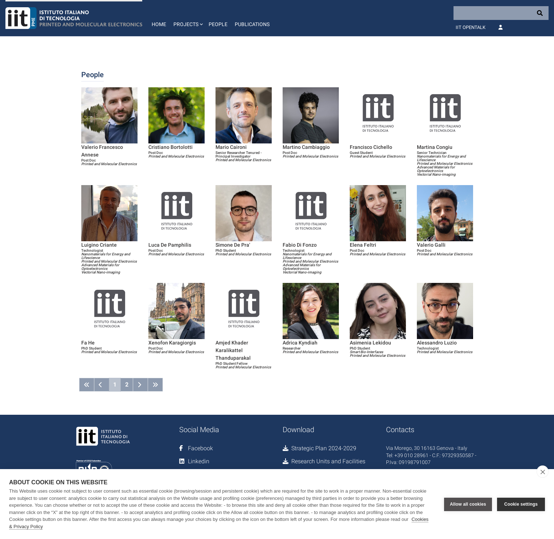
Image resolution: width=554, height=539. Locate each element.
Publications (252, 24)
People (218, 24)
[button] (187, 18)
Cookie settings (521, 504)
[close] (543, 471)
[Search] (501, 13)
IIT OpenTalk (470, 27)
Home (159, 24)
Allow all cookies (468, 504)
